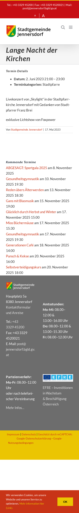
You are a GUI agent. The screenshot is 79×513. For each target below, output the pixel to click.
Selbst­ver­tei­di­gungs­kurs (23, 267)
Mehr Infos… (15, 408)
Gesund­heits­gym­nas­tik (22, 179)
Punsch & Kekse (17, 256)
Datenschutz (29, 434)
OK (65, 501)
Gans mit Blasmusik (20, 201)
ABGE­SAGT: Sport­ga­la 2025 (26, 168)
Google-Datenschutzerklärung (34, 438)
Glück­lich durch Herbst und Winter (31, 212)
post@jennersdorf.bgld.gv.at (40, 8)
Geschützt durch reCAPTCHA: (55, 434)
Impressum (13, 434)
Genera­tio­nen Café (20, 245)
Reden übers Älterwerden (25, 190)
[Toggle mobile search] (63, 27)
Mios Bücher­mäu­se (20, 223)
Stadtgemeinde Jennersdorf (26, 129)
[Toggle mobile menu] (71, 27)
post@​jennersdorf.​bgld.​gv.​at (20, 349)
